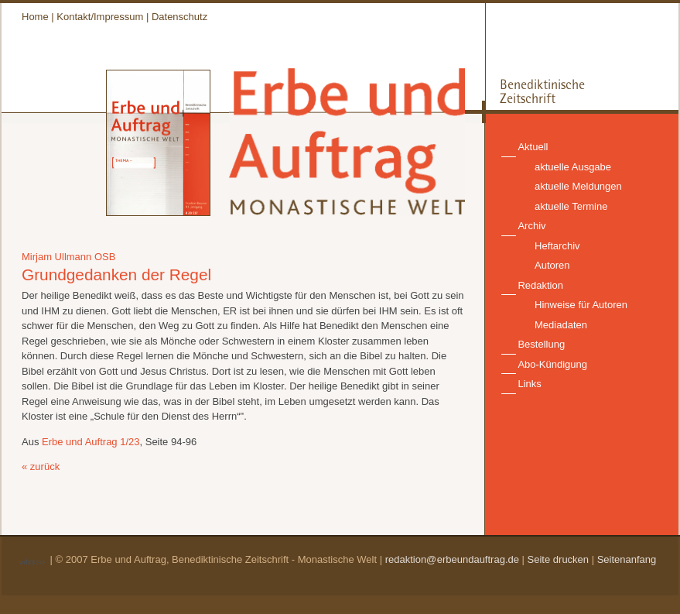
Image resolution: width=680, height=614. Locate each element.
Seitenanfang (627, 559)
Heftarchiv (557, 246)
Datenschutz (179, 16)
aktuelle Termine (571, 206)
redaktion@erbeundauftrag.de (452, 559)
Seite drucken (558, 559)
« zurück (41, 466)
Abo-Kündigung (552, 364)
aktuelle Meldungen (578, 186)
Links (529, 383)
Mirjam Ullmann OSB (68, 256)
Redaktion (540, 285)
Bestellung (541, 344)
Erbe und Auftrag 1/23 (90, 442)
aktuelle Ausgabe (573, 167)
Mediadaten (561, 325)
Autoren (552, 265)
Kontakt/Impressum (99, 16)
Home (35, 16)
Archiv (531, 226)
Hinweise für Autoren (581, 304)
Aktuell (533, 147)
